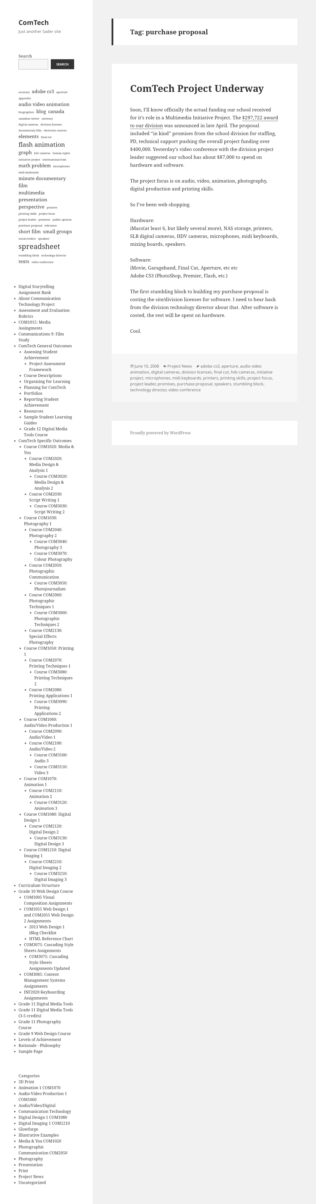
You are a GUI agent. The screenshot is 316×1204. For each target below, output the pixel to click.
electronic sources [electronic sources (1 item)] (55, 130)
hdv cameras (243, 372)
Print (23, 1170)
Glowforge (28, 1129)
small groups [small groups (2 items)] (57, 231)
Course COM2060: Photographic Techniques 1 (45, 600)
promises (166, 384)
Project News (31, 1176)
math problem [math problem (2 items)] (35, 165)
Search (25, 56)
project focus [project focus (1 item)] (47, 213)
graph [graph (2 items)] (25, 152)
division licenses (197, 372)
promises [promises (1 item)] (44, 219)
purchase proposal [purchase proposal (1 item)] (30, 225)
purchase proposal (194, 384)
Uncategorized (32, 1182)
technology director (148, 390)
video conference (184, 390)
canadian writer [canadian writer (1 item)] (29, 118)
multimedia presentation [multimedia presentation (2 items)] (33, 196)
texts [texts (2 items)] (24, 261)
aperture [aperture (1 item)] (62, 92)
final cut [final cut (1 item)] (46, 137)
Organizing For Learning (47, 381)
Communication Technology (45, 1111)
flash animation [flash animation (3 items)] (42, 144)
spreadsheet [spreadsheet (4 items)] (39, 246)
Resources (33, 411)
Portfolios (33, 393)
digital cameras (165, 372)
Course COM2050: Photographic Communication (45, 571)
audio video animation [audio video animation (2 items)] (44, 104)
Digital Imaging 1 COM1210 (44, 1123)
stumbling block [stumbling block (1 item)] (29, 255)
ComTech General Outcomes (45, 346)
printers (210, 378)
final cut (221, 372)
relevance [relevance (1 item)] (50, 225)
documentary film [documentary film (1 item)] (30, 130)
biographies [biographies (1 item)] (26, 112)
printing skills (232, 378)
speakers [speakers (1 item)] (43, 238)
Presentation (31, 1164)
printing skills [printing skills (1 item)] (28, 213)
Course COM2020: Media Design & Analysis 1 (45, 464)
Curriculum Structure (39, 885)
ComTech (34, 22)
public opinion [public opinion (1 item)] (62, 219)
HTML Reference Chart (51, 938)
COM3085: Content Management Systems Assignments (44, 980)
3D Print (26, 1081)
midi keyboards (186, 378)
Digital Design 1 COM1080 (43, 1117)
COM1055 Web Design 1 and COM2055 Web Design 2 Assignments (49, 915)
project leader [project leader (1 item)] (27, 219)
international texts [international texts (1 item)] (54, 159)
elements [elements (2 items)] (29, 136)
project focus (259, 378)
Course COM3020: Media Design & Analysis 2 (51, 482)
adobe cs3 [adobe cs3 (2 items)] (43, 91)
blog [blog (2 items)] (41, 111)
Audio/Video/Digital (37, 1105)
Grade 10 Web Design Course (46, 891)
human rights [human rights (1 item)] (61, 153)
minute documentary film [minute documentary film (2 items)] (42, 182)
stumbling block (248, 384)
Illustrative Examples (39, 1135)
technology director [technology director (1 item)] (53, 255)
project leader (143, 384)
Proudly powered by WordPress (160, 433)
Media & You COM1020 (40, 1141)
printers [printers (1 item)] (52, 207)
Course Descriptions (43, 375)
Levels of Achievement (40, 1039)
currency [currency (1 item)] (47, 118)
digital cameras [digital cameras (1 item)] (28, 124)
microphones (157, 378)
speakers (222, 384)
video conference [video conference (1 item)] (43, 262)
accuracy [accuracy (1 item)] (24, 92)
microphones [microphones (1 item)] (61, 166)
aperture (229, 366)
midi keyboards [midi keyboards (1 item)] (29, 172)
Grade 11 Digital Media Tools (46, 1004)
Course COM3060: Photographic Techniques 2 (51, 618)
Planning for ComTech (45, 387)
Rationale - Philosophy (39, 1045)
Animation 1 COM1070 (39, 1087)
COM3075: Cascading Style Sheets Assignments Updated (49, 962)
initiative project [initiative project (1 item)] (29, 159)
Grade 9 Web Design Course (45, 1033)
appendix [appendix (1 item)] (25, 98)
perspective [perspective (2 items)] (31, 207)
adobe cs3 (209, 366)
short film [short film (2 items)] (30, 231)
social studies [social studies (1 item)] (27, 238)
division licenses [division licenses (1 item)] (51, 124)
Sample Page (31, 1051)
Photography (31, 1159)
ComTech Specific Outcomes (45, 440)
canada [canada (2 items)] (56, 111)
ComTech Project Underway (197, 88)
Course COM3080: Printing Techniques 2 (53, 677)
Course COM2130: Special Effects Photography (45, 636)
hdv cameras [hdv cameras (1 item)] (42, 153)
